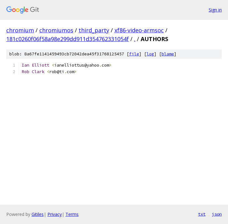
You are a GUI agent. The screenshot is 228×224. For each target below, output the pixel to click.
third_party (94, 30)
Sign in (215, 10)
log (150, 54)
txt (202, 214)
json (217, 214)
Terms (72, 214)
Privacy (54, 214)
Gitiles (38, 214)
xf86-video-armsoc (139, 30)
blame (168, 54)
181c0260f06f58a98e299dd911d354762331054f (67, 39)
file (134, 54)
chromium (20, 30)
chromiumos (56, 30)
